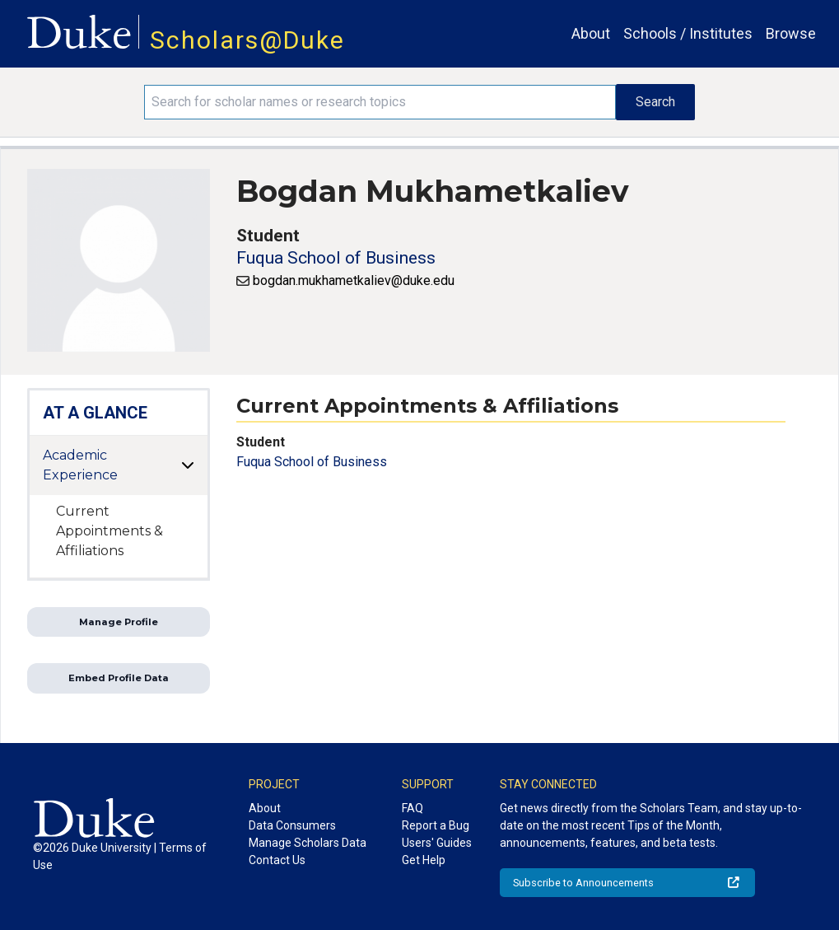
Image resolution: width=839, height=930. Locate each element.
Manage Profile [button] (118, 622)
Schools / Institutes (688, 33)
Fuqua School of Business (336, 258)
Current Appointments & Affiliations (109, 530)
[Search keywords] (380, 102)
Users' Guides (437, 842)
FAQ (412, 808)
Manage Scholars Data (307, 842)
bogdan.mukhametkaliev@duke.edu (353, 280)
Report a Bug (435, 825)
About (590, 33)
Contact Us (277, 860)
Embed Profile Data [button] (118, 678)
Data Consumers (292, 825)
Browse (791, 33)
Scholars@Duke (247, 40)
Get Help (423, 860)
